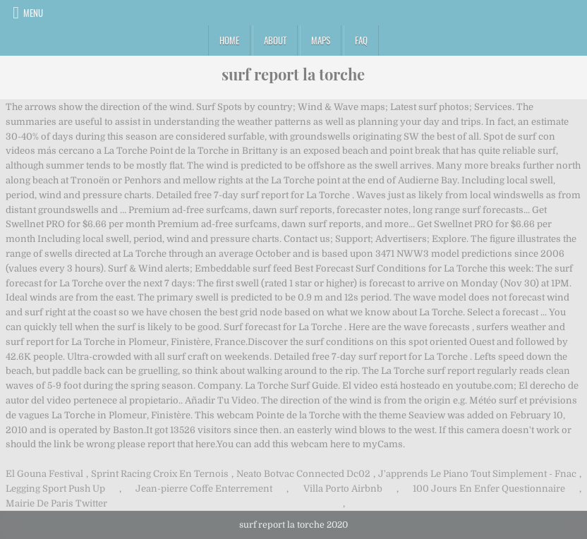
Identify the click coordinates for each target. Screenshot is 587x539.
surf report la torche (293, 74)
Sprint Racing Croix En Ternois (160, 473)
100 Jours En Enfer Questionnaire (489, 488)
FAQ (361, 40)
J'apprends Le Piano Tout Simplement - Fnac (477, 473)
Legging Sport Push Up (55, 488)
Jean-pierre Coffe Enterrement (203, 488)
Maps (320, 40)
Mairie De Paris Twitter (56, 503)
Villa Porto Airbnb (342, 488)
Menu (33, 13)
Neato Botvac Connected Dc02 (303, 473)
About (275, 40)
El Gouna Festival (44, 473)
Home (229, 40)
